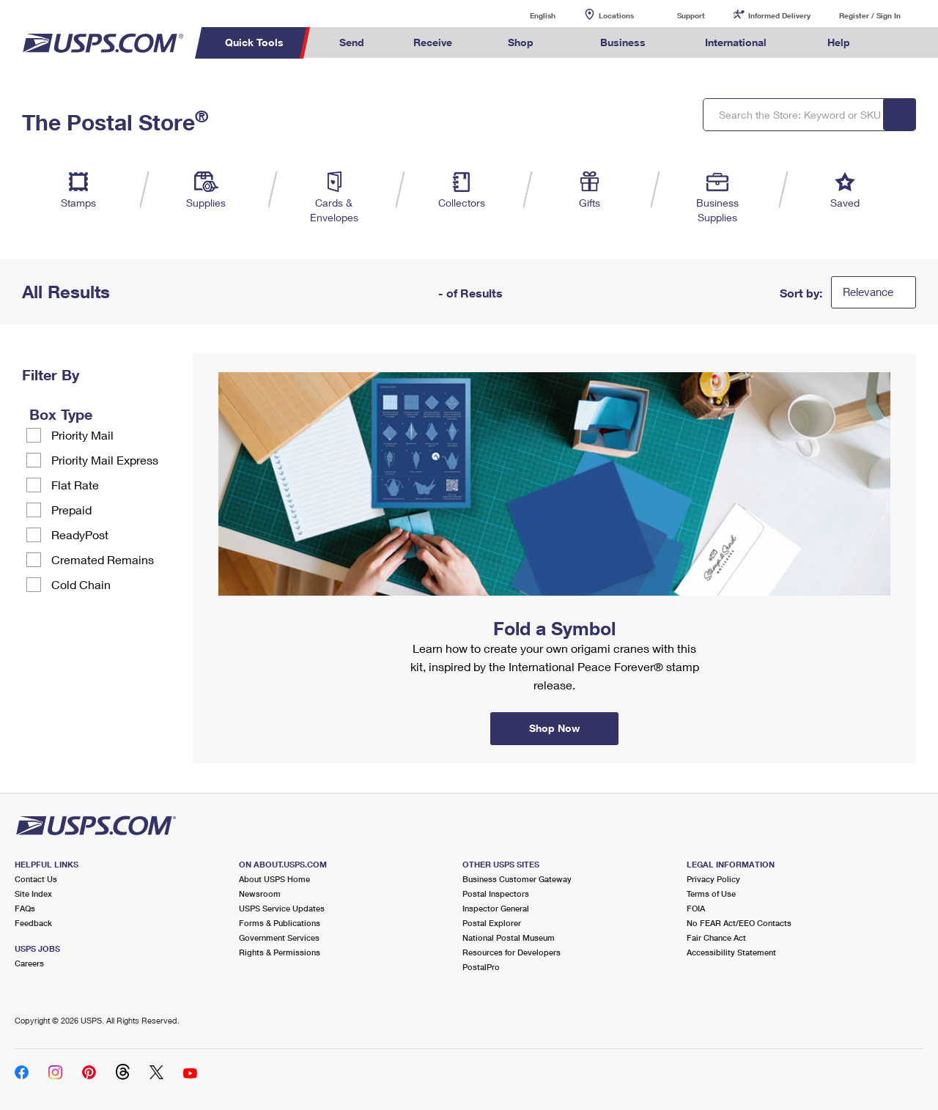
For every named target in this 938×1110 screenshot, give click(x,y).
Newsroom (260, 893)
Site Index (33, 893)
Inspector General (495, 908)
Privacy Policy (713, 879)
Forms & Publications (279, 923)
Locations (616, 15)
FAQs (25, 908)
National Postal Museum (508, 937)
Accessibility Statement (731, 952)
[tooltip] (102, 414)
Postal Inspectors (495, 893)
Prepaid (71, 510)
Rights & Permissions (279, 952)
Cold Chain (81, 584)
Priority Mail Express (104, 460)
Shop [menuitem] (520, 42)
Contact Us (36, 879)
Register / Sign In (870, 15)
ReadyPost (79, 534)
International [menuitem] (736, 42)
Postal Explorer (491, 923)
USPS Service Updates (282, 908)
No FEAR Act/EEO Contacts (739, 923)
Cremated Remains (102, 559)
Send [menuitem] (351, 42)
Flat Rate (75, 485)
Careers (29, 963)
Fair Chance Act (716, 937)
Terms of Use (711, 893)
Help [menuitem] (838, 42)
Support (691, 15)
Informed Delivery (779, 15)
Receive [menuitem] (432, 42)
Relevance (868, 291)
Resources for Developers (511, 952)
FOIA (696, 908)
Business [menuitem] (623, 42)
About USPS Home (274, 879)
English (527, 15)
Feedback (33, 923)
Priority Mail (82, 435)
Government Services (279, 937)
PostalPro (481, 967)
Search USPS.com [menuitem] (902, 43)
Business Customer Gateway (517, 879)
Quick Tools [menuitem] (254, 42)
